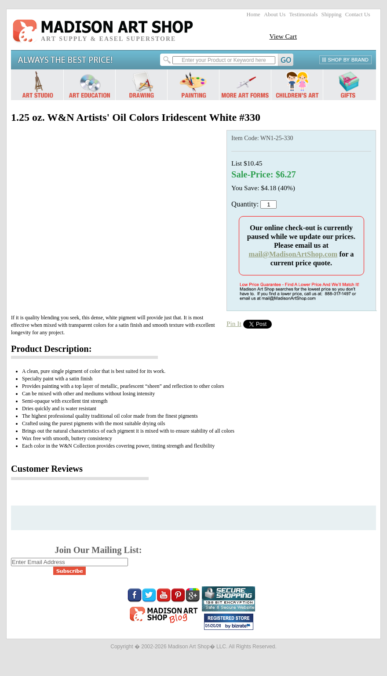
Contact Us (357, 14)
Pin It (233, 323)
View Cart (283, 36)
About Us (274, 14)
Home (253, 14)
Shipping (331, 14)
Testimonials (303, 14)
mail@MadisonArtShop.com (292, 254)
